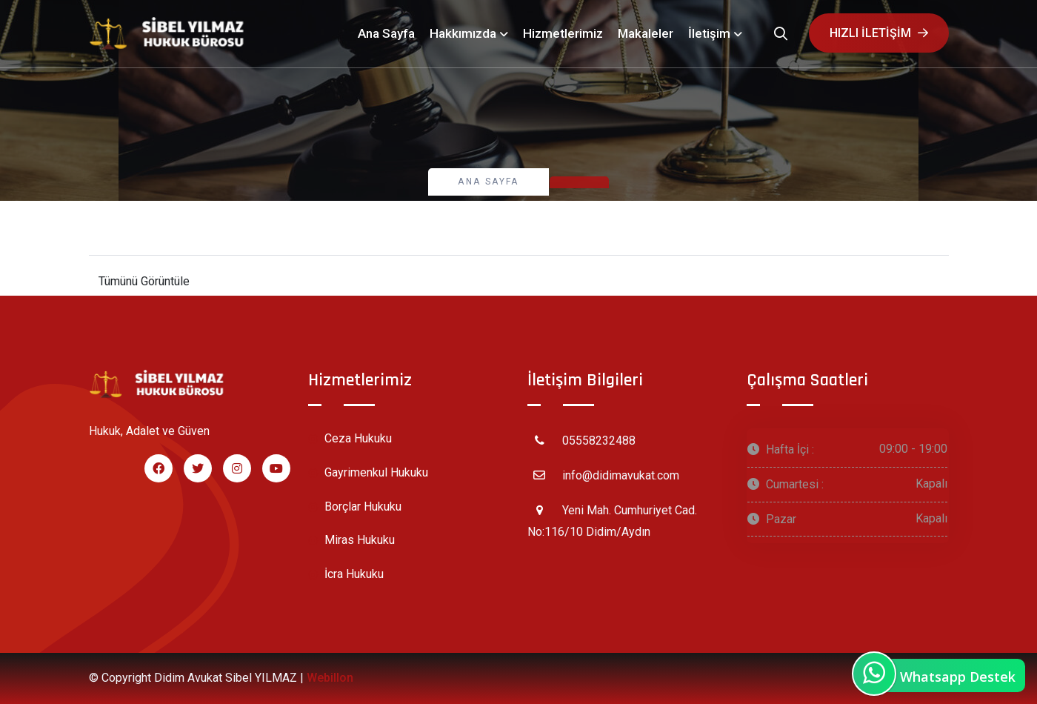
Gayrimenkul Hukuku (368, 473)
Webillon (330, 678)
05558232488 (581, 440)
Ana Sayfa (386, 33)
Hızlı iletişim (879, 33)
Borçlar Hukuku (354, 507)
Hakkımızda (463, 33)
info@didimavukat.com (603, 475)
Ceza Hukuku (350, 439)
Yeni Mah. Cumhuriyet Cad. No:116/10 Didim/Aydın (612, 518)
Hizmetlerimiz (563, 33)
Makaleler (645, 33)
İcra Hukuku (346, 574)
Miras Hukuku (351, 540)
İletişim (709, 33)
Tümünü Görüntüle (144, 281)
